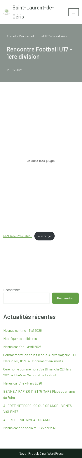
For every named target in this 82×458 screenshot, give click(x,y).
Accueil (11, 36)
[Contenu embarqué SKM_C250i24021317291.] (41, 161)
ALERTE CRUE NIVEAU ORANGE (27, 420)
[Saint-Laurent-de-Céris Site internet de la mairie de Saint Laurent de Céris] (32, 12)
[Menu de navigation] (73, 12)
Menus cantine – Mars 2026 (22, 383)
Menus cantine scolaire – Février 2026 (30, 428)
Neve (22, 453)
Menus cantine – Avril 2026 (22, 346)
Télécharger (44, 236)
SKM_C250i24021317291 (17, 236)
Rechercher (11, 290)
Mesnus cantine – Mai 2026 (22, 330)
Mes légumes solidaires (20, 338)
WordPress (55, 453)
